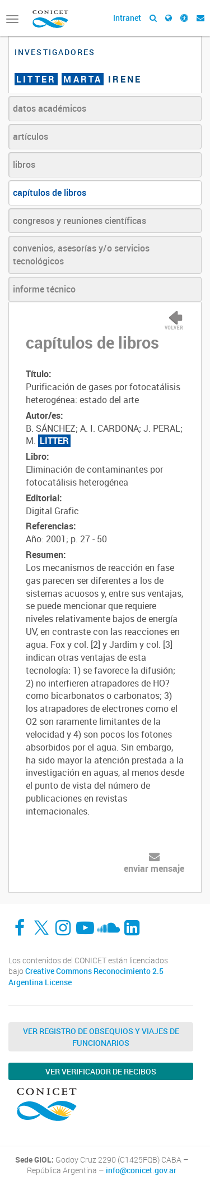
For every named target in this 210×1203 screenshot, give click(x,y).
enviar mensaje (154, 868)
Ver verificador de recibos (100, 1071)
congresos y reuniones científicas (79, 220)
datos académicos (49, 108)
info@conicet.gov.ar (141, 1170)
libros (24, 164)
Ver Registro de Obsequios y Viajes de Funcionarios (101, 1037)
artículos (30, 136)
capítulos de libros (49, 192)
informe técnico (44, 289)
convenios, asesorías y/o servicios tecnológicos (81, 254)
